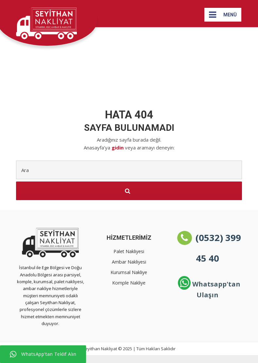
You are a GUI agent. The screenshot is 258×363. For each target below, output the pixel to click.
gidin (118, 147)
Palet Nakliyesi (128, 251)
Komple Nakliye (129, 283)
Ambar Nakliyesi (129, 262)
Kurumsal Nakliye (129, 272)
